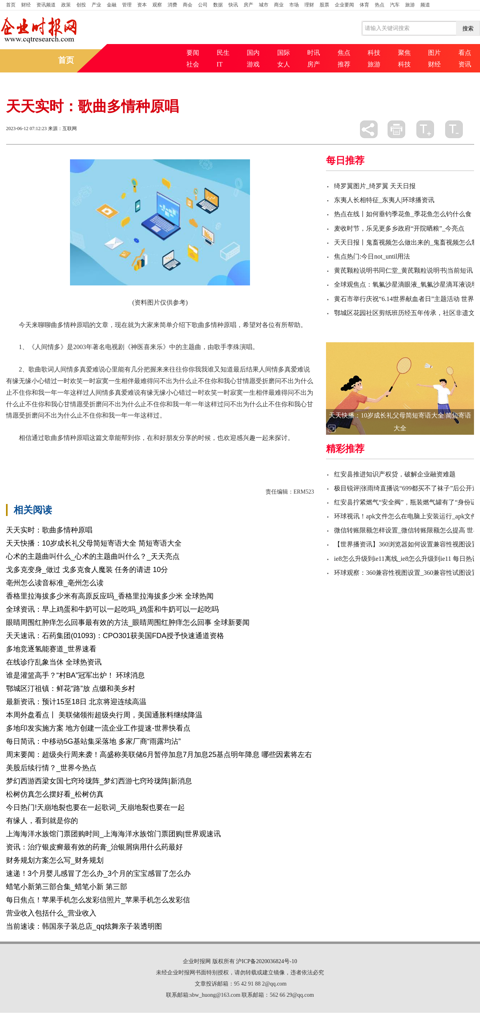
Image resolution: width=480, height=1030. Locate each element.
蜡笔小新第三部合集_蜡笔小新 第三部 (66, 887)
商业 (279, 5)
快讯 (233, 5)
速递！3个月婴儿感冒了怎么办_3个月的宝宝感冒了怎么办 (98, 873)
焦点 (344, 52)
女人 (283, 64)
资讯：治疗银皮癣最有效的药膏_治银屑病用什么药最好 (94, 847)
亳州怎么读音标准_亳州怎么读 (55, 583)
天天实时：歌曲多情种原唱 (49, 530)
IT (220, 64)
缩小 (454, 129)
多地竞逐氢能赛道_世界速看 (51, 649)
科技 (374, 52)
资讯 (464, 64)
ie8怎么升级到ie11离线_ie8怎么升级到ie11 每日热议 (406, 558)
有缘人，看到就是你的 (42, 821)
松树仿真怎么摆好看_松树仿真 (55, 794)
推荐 (344, 64)
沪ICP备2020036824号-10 (266, 961)
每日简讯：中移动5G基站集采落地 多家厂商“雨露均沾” (93, 741)
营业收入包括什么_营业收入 (51, 913)
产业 (96, 5)
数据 (218, 5)
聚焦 (404, 52)
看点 (464, 52)
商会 (187, 5)
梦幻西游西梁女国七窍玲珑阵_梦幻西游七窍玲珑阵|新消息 (99, 781)
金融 (111, 5)
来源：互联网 (62, 128)
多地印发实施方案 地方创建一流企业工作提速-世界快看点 (98, 728)
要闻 (192, 52)
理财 (309, 5)
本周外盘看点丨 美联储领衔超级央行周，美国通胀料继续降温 (104, 715)
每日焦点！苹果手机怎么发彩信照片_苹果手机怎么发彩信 (98, 900)
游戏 (253, 64)
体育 (364, 5)
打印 (396, 129)
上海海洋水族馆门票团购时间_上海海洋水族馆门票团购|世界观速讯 (113, 834)
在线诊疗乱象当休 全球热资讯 (54, 662)
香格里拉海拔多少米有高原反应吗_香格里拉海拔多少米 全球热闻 (110, 596)
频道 (425, 5)
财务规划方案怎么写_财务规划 (55, 860)
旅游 (410, 5)
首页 (11, 5)
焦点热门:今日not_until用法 (372, 256)
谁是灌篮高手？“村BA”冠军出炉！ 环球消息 (75, 675)
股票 (324, 5)
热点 (379, 5)
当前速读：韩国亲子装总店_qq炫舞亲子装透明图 (84, 926)
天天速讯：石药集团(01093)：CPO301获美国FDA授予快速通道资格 (115, 636)
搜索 (468, 28)
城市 (263, 5)
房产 (248, 5)
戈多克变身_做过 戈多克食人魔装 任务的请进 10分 (87, 570)
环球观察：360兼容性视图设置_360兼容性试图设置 (406, 572)
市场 (294, 5)
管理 (127, 5)
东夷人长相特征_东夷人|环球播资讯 (384, 200)
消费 (172, 5)
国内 (253, 52)
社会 (192, 64)
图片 (434, 52)
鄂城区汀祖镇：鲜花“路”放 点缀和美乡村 (70, 689)
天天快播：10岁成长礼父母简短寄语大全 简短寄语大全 (94, 543)
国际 (283, 52)
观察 (157, 5)
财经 (26, 5)
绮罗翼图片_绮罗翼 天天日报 (375, 186)
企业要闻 (344, 5)
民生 (223, 52)
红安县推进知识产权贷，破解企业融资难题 (395, 474)
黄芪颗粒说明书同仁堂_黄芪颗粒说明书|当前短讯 (403, 270)
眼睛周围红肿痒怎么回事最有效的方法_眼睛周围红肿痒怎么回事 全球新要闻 (128, 622)
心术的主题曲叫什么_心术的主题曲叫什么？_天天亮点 (93, 556)
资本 (142, 5)
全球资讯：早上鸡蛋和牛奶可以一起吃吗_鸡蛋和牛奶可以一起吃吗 (112, 609)
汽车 (395, 5)
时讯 (313, 52)
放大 (425, 129)
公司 (203, 5)
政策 (66, 5)
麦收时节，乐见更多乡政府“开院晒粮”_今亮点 (399, 228)
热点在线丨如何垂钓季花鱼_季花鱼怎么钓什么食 (403, 214)
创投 (81, 5)
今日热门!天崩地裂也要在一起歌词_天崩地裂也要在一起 (95, 807)
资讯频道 (46, 5)
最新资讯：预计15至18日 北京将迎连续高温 (76, 702)
